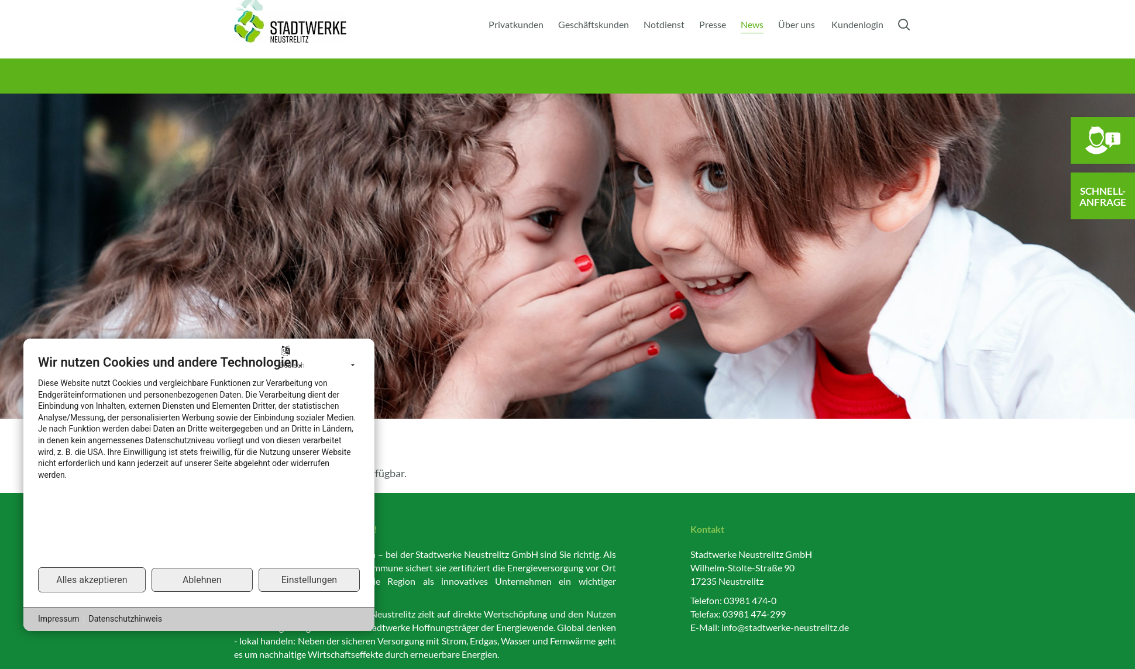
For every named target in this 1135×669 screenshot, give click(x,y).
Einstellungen (309, 579)
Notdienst (664, 24)
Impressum (58, 618)
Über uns (796, 24)
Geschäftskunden (593, 24)
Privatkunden (516, 24)
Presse (712, 24)
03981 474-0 (750, 600)
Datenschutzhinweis (124, 618)
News (752, 24)
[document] (199, 460)
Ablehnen (202, 579)
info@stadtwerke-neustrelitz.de (785, 627)
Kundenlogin (857, 24)
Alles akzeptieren (91, 579)
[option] (567, 256)
